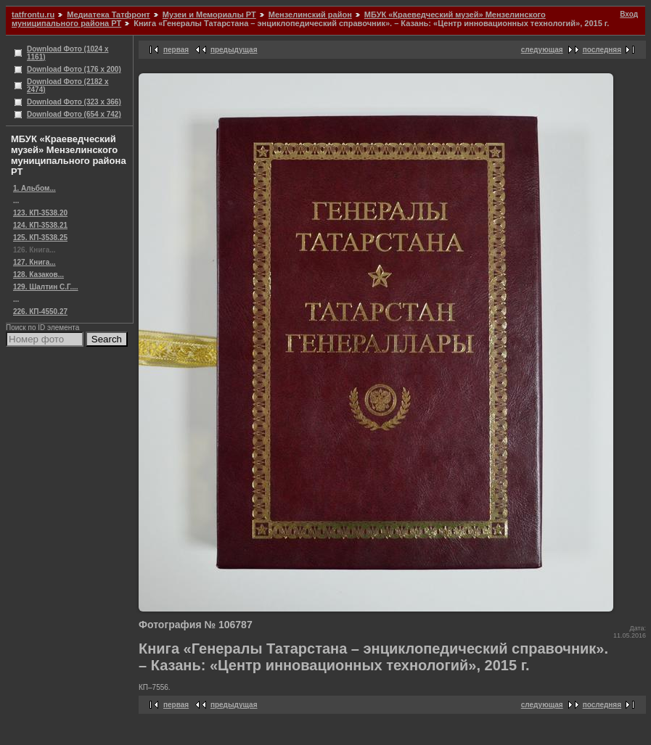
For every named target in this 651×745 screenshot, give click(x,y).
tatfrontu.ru (33, 14)
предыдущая (234, 50)
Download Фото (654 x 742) (74, 114)
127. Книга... (34, 262)
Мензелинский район (310, 14)
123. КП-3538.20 (40, 213)
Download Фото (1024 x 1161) (68, 53)
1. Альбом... (34, 188)
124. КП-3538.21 (40, 225)
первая (176, 50)
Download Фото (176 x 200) (74, 69)
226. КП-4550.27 (40, 312)
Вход (629, 14)
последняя (602, 50)
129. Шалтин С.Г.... (45, 287)
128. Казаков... (38, 275)
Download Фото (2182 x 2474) (68, 86)
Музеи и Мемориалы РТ (209, 14)
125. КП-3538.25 (40, 238)
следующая (542, 50)
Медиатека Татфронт (108, 14)
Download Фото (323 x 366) (74, 102)
